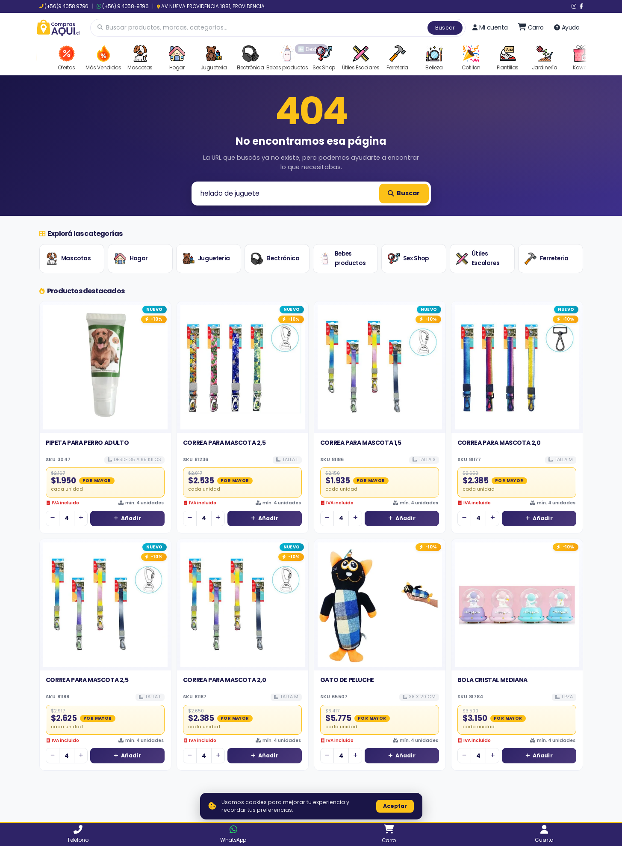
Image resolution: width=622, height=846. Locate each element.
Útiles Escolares (477, 258)
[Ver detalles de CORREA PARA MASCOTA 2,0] (517, 367)
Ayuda (567, 27)
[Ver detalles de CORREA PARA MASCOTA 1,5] (379, 367)
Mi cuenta (489, 27)
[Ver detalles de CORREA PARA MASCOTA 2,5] (242, 367)
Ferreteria (547, 259)
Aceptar (395, 806)
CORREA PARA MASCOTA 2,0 (499, 442)
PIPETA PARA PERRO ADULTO (87, 442)
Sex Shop (408, 259)
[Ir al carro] (530, 27)
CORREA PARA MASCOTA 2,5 (224, 442)
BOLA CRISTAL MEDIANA (492, 680)
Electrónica (275, 259)
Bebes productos (342, 258)
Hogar (131, 259)
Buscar (445, 27)
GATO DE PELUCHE (347, 680)
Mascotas (68, 259)
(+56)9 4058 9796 (63, 6)
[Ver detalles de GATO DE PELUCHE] (379, 604)
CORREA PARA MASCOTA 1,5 (360, 442)
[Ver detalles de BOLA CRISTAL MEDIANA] (517, 604)
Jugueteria (206, 259)
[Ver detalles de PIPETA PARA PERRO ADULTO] (105, 367)
